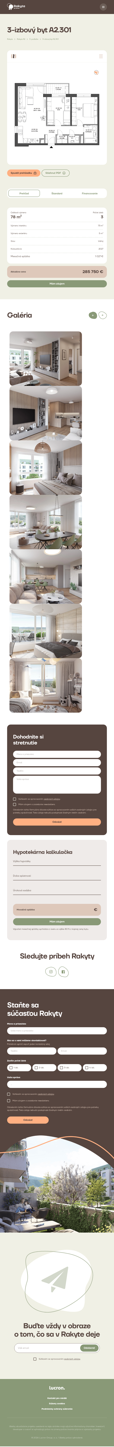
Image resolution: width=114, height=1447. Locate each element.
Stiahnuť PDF (55, 173)
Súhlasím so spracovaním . (39, 799)
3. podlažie (33, 40)
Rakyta (10, 40)
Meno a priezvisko (16, 1024)
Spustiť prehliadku (24, 173)
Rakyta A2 (21, 40)
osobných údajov (52, 799)
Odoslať (57, 822)
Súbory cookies (57, 1404)
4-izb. (92, 1068)
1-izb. (16, 1068)
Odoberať (89, 1348)
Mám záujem (57, 284)
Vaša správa (13, 1078)
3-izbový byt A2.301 (50, 40)
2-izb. (41, 1068)
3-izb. (66, 1068)
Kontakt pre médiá (57, 1399)
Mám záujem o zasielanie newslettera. (36, 805)
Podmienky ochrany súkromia (57, 1409)
